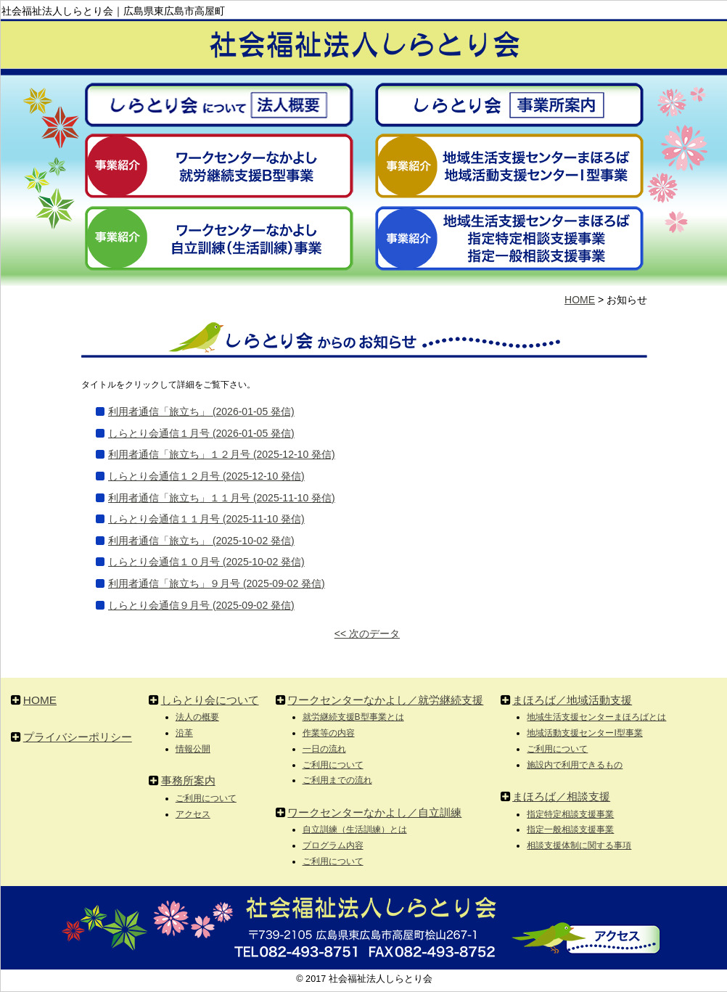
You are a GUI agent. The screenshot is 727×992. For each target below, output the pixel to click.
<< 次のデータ (367, 633)
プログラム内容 (333, 845)
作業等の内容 (329, 733)
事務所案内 (188, 780)
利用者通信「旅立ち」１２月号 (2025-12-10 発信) (221, 454)
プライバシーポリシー (77, 737)
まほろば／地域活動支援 (572, 700)
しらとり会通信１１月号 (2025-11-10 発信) (206, 519)
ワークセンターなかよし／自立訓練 (374, 812)
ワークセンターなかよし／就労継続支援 (385, 700)
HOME (579, 300)
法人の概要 (197, 717)
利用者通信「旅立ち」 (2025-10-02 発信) (201, 540)
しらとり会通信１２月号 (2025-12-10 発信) (206, 476)
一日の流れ (324, 749)
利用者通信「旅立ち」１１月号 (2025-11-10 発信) (221, 498)
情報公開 (193, 749)
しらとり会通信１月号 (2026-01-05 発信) (201, 433)
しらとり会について (210, 700)
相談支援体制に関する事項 (579, 845)
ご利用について (206, 798)
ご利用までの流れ (337, 780)
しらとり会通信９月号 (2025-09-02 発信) (201, 605)
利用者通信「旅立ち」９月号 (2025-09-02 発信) (216, 583)
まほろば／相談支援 (561, 796)
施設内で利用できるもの (575, 765)
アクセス (193, 814)
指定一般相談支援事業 (570, 829)
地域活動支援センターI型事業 (584, 733)
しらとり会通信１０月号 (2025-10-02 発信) (206, 561)
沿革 (184, 733)
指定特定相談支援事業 (570, 814)
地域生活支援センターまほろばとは (596, 717)
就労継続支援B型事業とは (353, 717)
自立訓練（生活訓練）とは (355, 829)
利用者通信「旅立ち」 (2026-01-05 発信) (201, 411)
